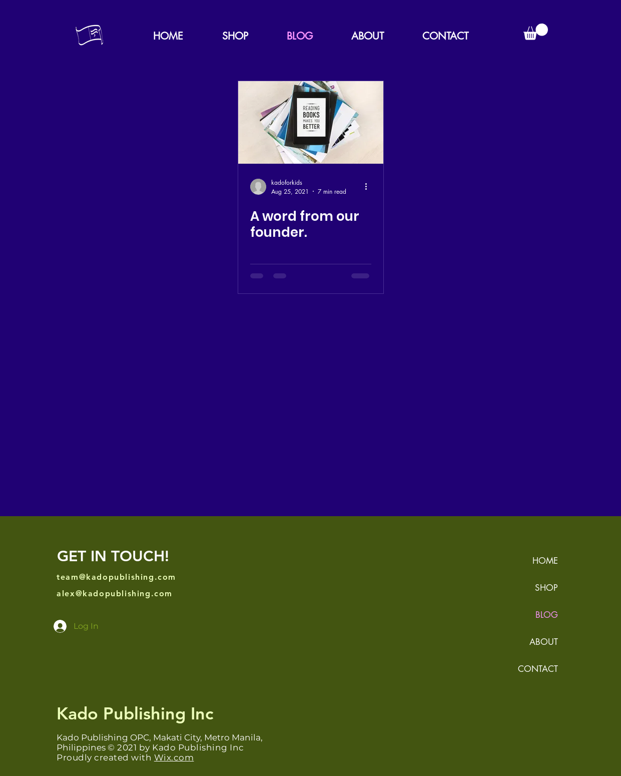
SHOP (546, 587)
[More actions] (370, 187)
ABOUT (543, 641)
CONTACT (538, 668)
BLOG (546, 614)
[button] (535, 32)
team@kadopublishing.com (116, 577)
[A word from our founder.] (310, 122)
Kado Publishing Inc (135, 713)
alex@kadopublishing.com (115, 593)
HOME (545, 560)
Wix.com (174, 757)
